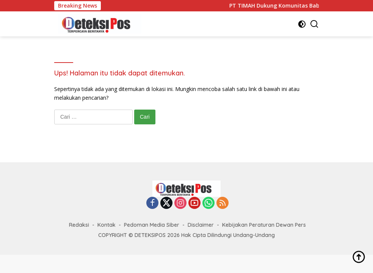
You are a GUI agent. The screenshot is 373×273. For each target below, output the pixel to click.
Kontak (106, 224)
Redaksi (79, 224)
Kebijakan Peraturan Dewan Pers (264, 224)
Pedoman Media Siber (151, 224)
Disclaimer (201, 224)
